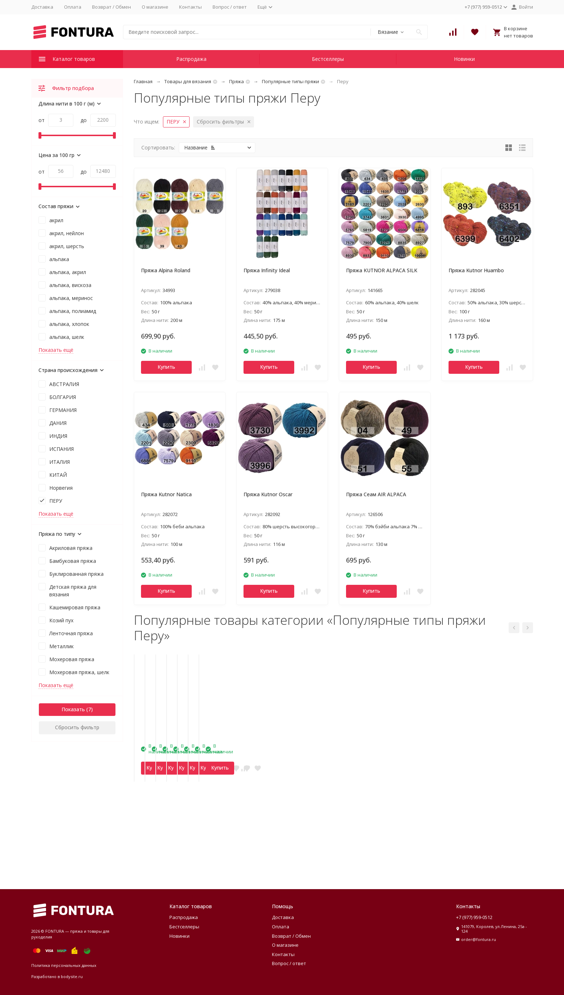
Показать (73, 709)
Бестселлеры (328, 58)
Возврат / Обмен (111, 7)
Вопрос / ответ (230, 7)
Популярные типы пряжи (290, 81)
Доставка (42, 7)
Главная (143, 81)
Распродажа (191, 58)
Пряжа (236, 81)
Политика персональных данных (63, 965)
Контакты (190, 7)
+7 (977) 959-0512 (474, 917)
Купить (166, 366)
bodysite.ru (72, 976)
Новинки (464, 58)
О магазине (155, 7)
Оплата (72, 7)
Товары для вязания (187, 81)
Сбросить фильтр (77, 727)
